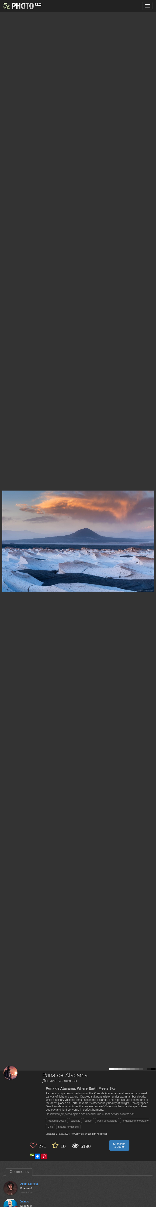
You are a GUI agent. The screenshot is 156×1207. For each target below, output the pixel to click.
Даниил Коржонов (59, 1081)
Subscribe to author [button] (119, 1145)
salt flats (75, 1120)
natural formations (68, 1126)
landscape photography (135, 1120)
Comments (19, 1171)
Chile (50, 1126)
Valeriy (24, 1201)
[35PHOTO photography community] (21, 6)
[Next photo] (151, 525)
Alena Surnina (29, 1184)
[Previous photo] (4, 525)
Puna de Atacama (107, 1120)
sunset (88, 1120)
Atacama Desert (57, 1120)
